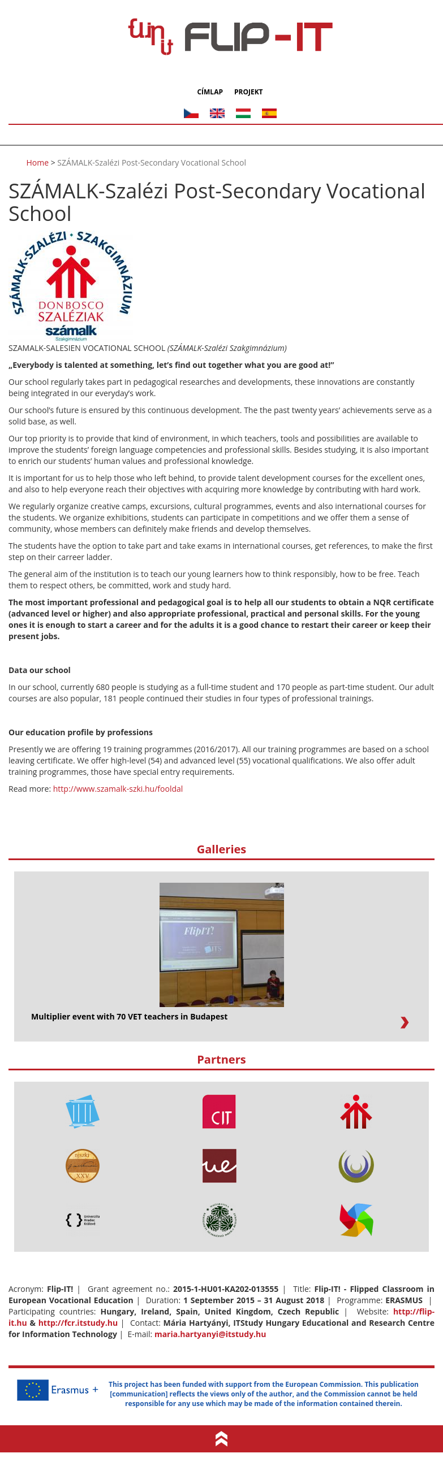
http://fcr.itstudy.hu (78, 1322)
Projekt (248, 92)
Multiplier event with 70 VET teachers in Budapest (129, 1016)
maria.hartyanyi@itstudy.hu (210, 1334)
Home (38, 162)
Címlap (210, 92)
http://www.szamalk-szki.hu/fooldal (118, 788)
